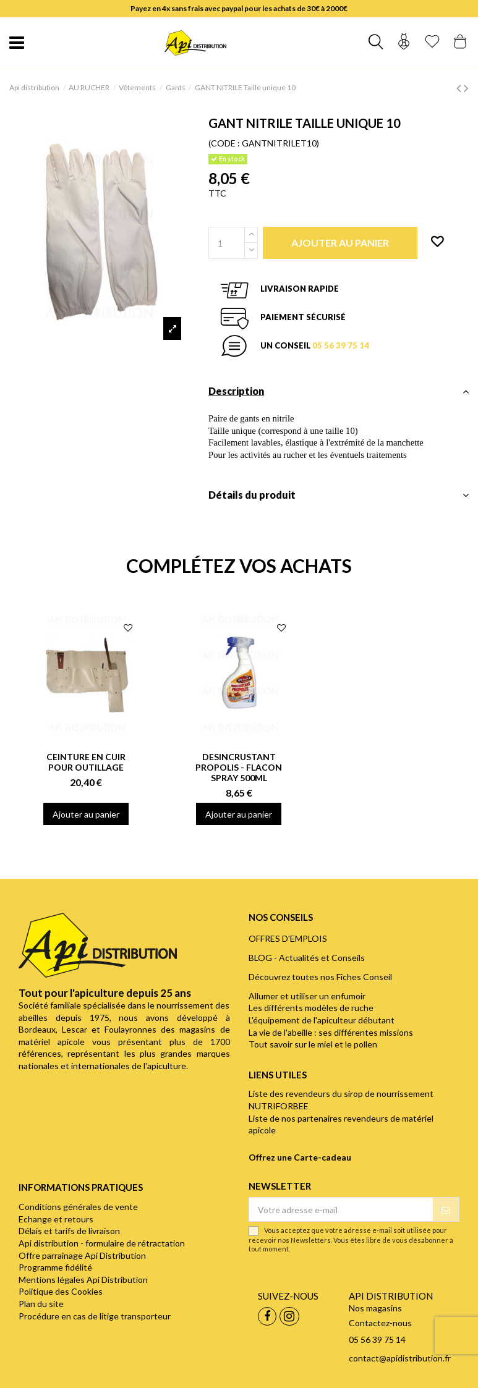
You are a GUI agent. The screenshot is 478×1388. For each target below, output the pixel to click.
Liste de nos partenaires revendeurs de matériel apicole (341, 1124)
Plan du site (41, 1303)
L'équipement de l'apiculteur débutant (322, 1020)
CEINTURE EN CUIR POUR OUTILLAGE (86, 761)
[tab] (338, 394)
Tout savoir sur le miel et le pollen (313, 1044)
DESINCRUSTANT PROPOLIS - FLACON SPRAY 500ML (238, 767)
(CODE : (224, 143)
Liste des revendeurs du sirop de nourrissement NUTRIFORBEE (341, 1099)
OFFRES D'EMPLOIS (288, 938)
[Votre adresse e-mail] (341, 1209)
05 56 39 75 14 (340, 345)
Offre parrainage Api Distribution (82, 1255)
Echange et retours (56, 1219)
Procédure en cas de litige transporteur (95, 1316)
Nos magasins (375, 1308)
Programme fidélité (55, 1267)
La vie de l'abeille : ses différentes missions (331, 1032)
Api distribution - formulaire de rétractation (102, 1243)
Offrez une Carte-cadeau (300, 1157)
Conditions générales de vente (78, 1206)
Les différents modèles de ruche (311, 1007)
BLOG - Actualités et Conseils (307, 957)
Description (338, 391)
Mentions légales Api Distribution (83, 1279)
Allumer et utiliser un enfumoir (307, 996)
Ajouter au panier (86, 814)
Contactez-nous (380, 1323)
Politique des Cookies (61, 1291)
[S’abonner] (446, 1209)
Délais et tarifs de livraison (69, 1230)
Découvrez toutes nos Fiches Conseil (320, 976)
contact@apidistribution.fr (400, 1358)
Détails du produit (338, 495)
